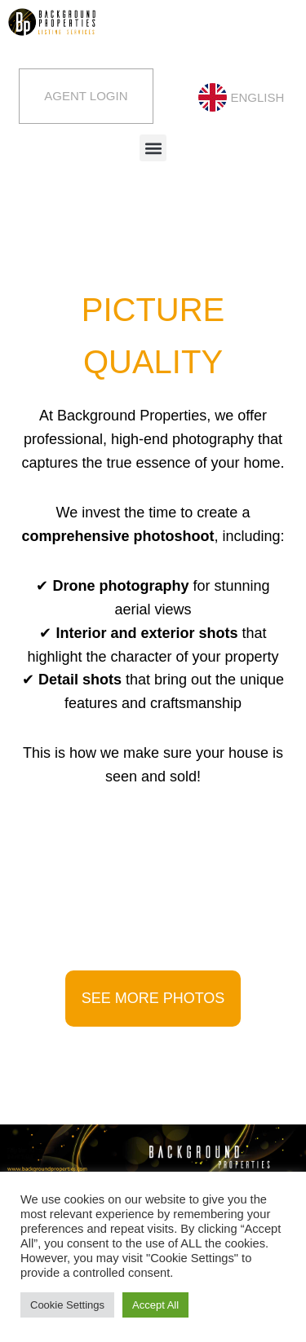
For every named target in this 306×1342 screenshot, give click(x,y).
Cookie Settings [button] (67, 1305)
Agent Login (85, 96)
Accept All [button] (155, 1305)
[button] (153, 147)
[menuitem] (240, 97)
